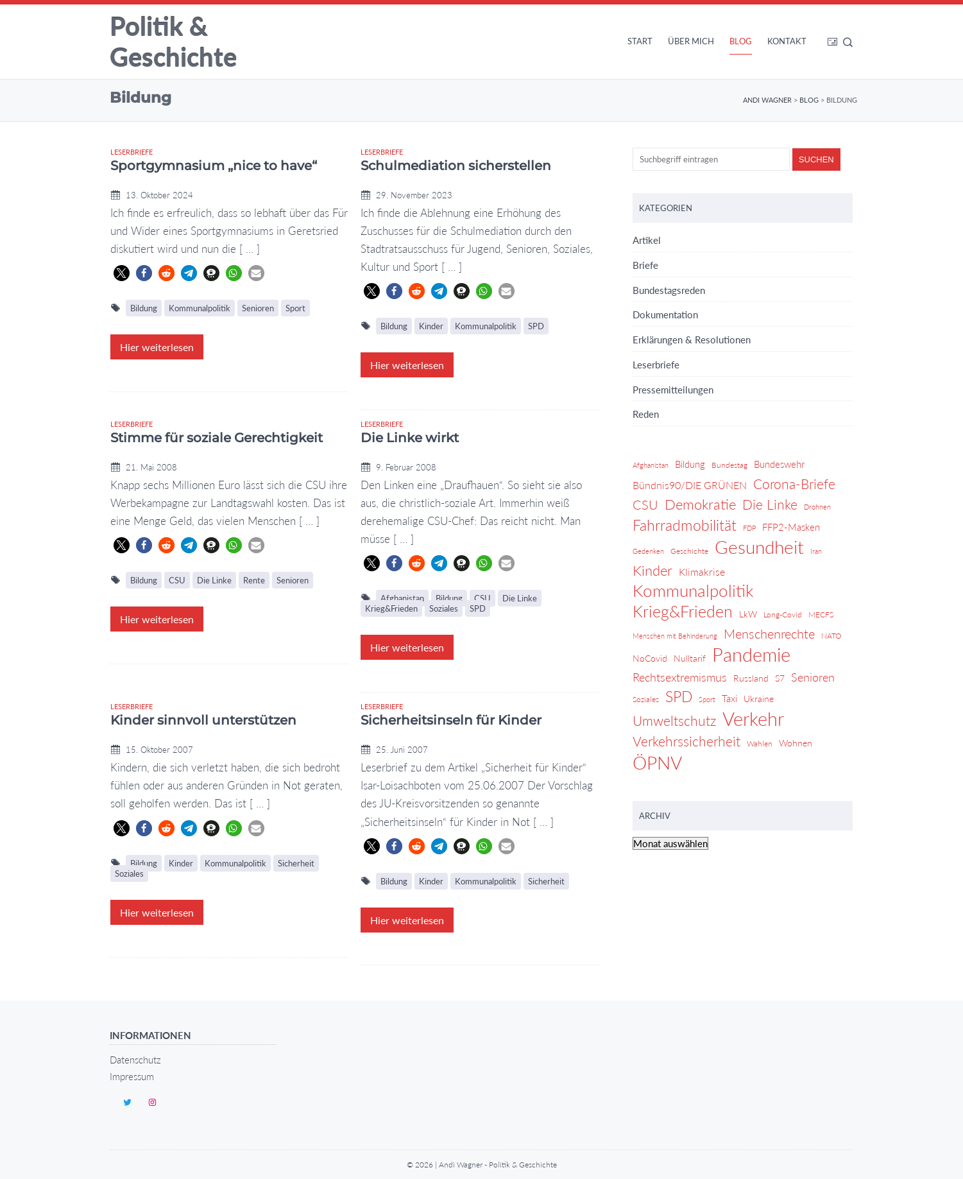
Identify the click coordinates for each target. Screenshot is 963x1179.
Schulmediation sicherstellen (456, 165)
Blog (740, 41)
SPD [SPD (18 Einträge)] (678, 696)
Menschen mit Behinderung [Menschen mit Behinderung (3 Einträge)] (675, 636)
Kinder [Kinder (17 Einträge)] (652, 570)
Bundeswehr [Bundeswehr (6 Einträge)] (779, 464)
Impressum (132, 1076)
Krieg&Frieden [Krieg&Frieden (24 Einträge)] (683, 611)
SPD (536, 326)
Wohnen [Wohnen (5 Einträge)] (795, 742)
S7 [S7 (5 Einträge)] (780, 678)
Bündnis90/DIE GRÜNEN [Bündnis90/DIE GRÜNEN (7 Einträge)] (690, 485)
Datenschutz (135, 1059)
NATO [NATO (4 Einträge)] (831, 636)
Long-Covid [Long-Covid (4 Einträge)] (782, 614)
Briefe (645, 265)
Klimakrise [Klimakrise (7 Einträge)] (702, 571)
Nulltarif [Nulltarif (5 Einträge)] (690, 658)
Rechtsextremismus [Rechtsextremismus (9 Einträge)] (680, 677)
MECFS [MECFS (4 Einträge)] (820, 614)
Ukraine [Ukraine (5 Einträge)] (759, 698)
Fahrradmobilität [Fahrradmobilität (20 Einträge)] (685, 525)
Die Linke (214, 580)
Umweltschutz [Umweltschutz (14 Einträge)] (674, 720)
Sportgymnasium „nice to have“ (213, 165)
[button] (122, 273)
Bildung (143, 308)
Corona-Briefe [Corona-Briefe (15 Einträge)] (794, 484)
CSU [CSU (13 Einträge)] (645, 504)
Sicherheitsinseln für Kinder (451, 720)
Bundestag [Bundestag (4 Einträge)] (729, 465)
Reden (646, 414)
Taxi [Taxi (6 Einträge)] (729, 698)
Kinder (431, 326)
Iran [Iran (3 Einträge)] (816, 551)
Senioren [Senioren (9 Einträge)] (813, 677)
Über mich (691, 41)
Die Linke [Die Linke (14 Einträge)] (769, 504)
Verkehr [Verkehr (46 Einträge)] (753, 718)
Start (639, 41)
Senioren (258, 308)
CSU (177, 580)
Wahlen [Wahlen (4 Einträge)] (759, 743)
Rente (254, 580)
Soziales (443, 608)
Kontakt (786, 41)
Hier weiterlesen (157, 347)
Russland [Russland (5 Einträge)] (751, 678)
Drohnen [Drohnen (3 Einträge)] (817, 507)
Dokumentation (665, 314)
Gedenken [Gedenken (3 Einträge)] (648, 551)
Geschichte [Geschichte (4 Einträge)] (689, 551)
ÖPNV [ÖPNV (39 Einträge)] (657, 763)
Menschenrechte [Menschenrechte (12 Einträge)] (769, 633)
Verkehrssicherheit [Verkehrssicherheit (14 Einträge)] (686, 741)
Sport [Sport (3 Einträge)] (707, 699)
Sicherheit (296, 863)
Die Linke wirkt (410, 437)
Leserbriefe (131, 152)
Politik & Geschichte (173, 42)
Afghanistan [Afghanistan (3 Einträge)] (651, 465)
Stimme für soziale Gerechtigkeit (216, 437)
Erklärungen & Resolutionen (692, 339)
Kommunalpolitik (199, 308)
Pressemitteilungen (673, 389)
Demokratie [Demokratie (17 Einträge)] (700, 504)
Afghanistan (402, 598)
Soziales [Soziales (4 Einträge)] (646, 699)
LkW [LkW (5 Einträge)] (748, 613)
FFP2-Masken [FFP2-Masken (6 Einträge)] (791, 527)
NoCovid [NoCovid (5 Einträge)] (650, 658)
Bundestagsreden (669, 290)
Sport (295, 308)
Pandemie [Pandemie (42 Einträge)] (751, 655)
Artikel (647, 240)
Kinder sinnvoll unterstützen (203, 720)
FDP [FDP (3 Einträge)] (749, 528)
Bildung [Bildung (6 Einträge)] (690, 464)
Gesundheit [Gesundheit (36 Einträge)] (759, 547)
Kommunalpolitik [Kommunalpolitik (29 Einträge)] (693, 591)
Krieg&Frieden (391, 608)
